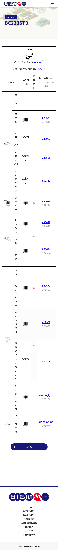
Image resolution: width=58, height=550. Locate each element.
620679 (46, 285)
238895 (46, 158)
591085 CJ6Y (45, 422)
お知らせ (29, 530)
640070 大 (44, 395)
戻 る (29, 447)
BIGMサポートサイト (15, 4)
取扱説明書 (29, 518)
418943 (46, 322)
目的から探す (29, 514)
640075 (46, 201)
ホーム (29, 507)
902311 (46, 180)
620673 (46, 118)
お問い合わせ (29, 534)
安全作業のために (29, 522)
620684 (46, 249)
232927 (46, 138)
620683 (46, 222)
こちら (37, 61)
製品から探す (29, 510)
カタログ (29, 526)
